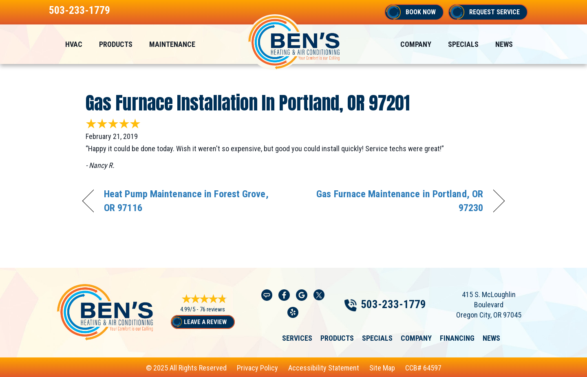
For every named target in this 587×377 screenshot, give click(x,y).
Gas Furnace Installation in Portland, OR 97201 (248, 102)
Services (297, 338)
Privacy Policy (257, 368)
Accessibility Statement (323, 368)
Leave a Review (205, 322)
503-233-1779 (79, 10)
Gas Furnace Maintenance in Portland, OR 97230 (394, 201)
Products (115, 44)
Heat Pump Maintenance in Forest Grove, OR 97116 (186, 201)
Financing (457, 338)
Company (415, 44)
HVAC (73, 44)
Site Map (382, 368)
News (504, 44)
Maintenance (172, 44)
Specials (463, 44)
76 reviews (212, 309)
